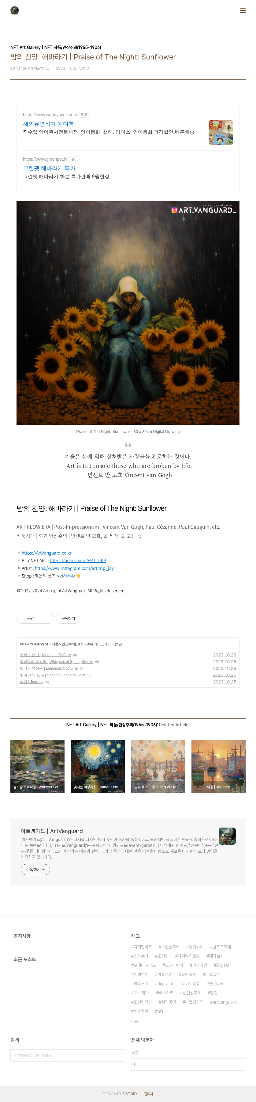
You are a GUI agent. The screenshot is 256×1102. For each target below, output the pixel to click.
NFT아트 (165, 992)
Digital (222, 965)
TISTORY (129, 1094)
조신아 (163, 956)
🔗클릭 (66, 575)
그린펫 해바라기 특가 (49, 168)
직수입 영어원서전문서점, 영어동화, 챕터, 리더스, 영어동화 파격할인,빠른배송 (109, 132)
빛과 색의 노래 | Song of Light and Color (53, 675)
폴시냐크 (216, 983)
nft (161, 1011)
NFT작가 (141, 992)
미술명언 (165, 974)
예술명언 (199, 965)
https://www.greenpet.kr (45, 159)
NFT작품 (192, 983)
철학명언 (168, 1002)
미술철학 (212, 974)
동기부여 (196, 946)
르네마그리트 (145, 965)
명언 (213, 992)
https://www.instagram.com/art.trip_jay (74, 568)
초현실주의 (170, 946)
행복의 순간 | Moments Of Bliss (45, 655)
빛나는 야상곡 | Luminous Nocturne (49, 668)
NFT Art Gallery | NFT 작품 (39, 644)
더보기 (135, 1021)
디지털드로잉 (189, 956)
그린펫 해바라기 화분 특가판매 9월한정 (66, 176)
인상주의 (141, 956)
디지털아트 (143, 946)
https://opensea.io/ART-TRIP (78, 560)
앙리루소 (141, 983)
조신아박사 (174, 965)
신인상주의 (192, 992)
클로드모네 (222, 946)
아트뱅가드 (194, 1002)
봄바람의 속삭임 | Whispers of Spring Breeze (56, 662)
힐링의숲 (188, 974)
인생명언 (141, 974)
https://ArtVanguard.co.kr (47, 552)
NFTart (215, 956)
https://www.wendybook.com (50, 114)
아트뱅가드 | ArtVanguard (52, 831)
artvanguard (225, 1002)
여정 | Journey (31, 682)
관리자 (148, 1094)
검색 (119, 1055)
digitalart (166, 983)
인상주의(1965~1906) (76, 644)
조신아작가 (143, 1002)
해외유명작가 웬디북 (48, 124)
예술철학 (141, 1011)
